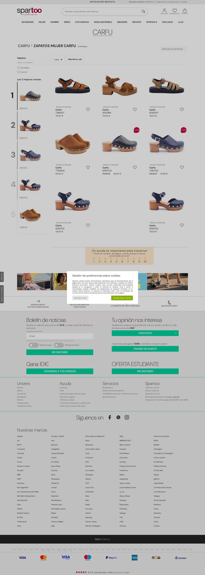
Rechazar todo (80, 298)
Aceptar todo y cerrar (122, 298)
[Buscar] (143, 11)
